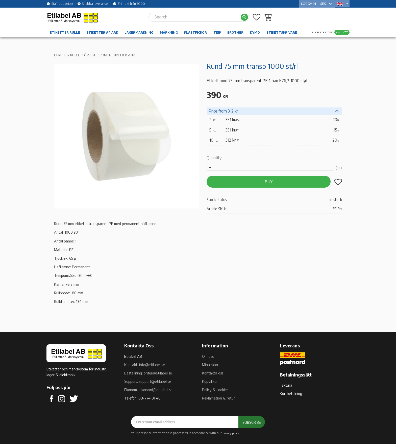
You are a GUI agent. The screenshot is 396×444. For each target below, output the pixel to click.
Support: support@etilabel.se (147, 381)
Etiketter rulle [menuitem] (65, 32)
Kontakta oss (212, 373)
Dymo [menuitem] (255, 32)
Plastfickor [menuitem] (195, 32)
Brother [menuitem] (235, 32)
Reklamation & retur (218, 398)
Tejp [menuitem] (217, 32)
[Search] (244, 17)
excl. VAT (342, 32)
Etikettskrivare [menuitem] (281, 32)
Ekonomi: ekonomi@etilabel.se (148, 389)
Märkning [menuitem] (169, 32)
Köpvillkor (210, 381)
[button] (256, 17)
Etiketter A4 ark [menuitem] (102, 32)
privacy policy (230, 433)
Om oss (208, 356)
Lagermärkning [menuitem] (139, 32)
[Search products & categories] (194, 17)
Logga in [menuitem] (308, 4)
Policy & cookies (215, 389)
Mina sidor (210, 364)
